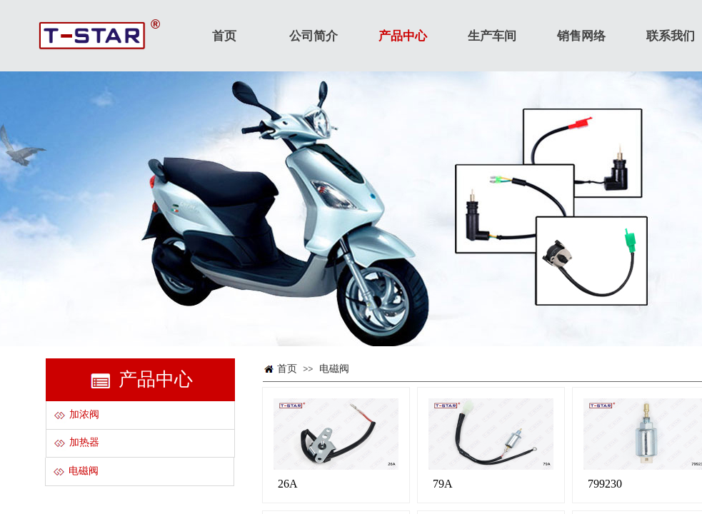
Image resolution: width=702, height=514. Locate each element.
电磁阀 (334, 368)
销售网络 (581, 36)
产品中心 (402, 36)
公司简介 (313, 36)
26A (288, 484)
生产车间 (492, 36)
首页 (287, 368)
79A (443, 484)
